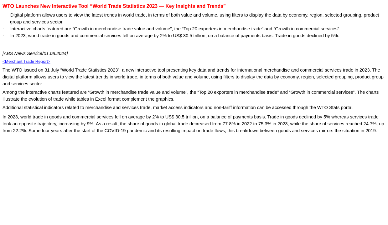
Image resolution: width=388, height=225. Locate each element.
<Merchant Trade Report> (26, 61)
